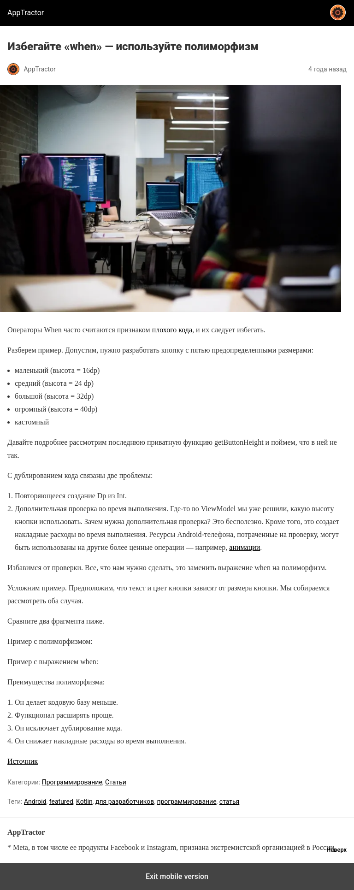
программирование (186, 801)
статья (229, 801)
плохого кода (172, 330)
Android (35, 801)
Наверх (336, 849)
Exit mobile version (177, 876)
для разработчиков (124, 801)
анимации (244, 547)
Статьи (115, 782)
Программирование (72, 782)
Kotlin (84, 801)
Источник (22, 761)
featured (61, 801)
